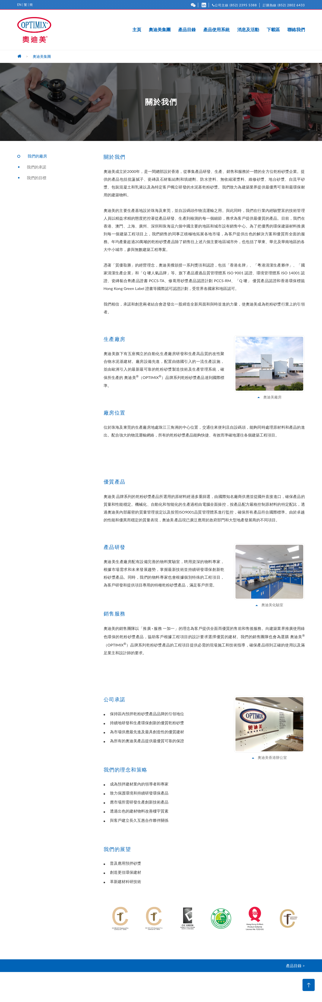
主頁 (136, 29)
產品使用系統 (216, 29)
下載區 (273, 29)
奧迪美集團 (160, 29)
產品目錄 (187, 29)
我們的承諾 (36, 167)
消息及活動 (248, 29)
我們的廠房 (37, 156)
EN (19, 5)
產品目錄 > (295, 965)
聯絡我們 (296, 29)
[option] (120, 918)
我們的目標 (36, 177)
